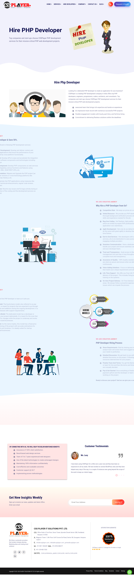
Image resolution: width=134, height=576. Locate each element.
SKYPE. (37, 553)
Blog (101, 4)
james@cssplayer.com (72, 542)
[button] (117, 475)
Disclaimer (111, 571)
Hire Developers (69, 4)
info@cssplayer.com (42, 542)
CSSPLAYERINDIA (46, 553)
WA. (50, 546)
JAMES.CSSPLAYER (58, 553)
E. (35, 542)
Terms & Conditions (98, 571)
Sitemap (123, 571)
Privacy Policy (89, 571)
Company (81, 4)
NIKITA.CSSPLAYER (71, 553)
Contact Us (92, 4)
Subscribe (119, 502)
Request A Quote (123, 4)
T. (35, 550)
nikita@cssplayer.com (57, 542)
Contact (117, 571)
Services (57, 4)
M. (35, 546)
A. (35, 537)
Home (49, 4)
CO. (35, 532)
